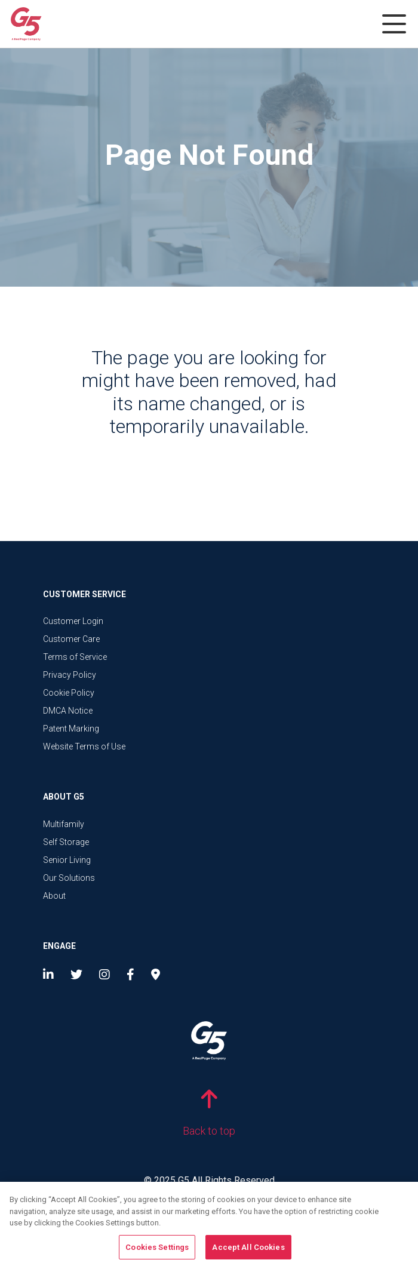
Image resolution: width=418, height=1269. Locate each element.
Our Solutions (69, 878)
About (54, 896)
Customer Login (73, 621)
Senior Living (67, 860)
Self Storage (66, 842)
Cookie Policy (68, 693)
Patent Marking (71, 728)
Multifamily (63, 824)
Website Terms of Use (84, 746)
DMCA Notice (68, 710)
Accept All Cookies (248, 1251)
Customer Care (71, 639)
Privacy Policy (69, 675)
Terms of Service (75, 657)
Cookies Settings (157, 1251)
